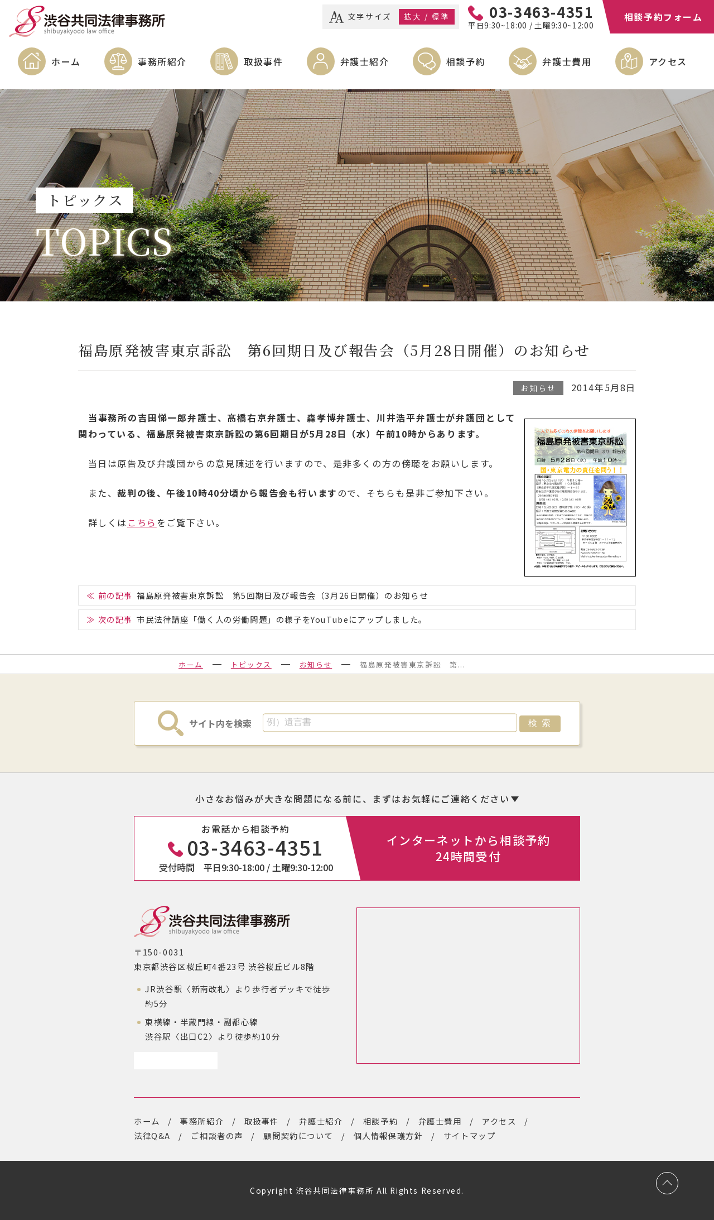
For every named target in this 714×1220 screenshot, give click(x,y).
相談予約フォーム (663, 16)
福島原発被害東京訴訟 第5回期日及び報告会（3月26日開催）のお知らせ (282, 595)
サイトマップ (469, 1135)
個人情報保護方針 (388, 1135)
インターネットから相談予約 (469, 848)
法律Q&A (152, 1135)
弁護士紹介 (364, 61)
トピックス (251, 664)
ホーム (66, 61)
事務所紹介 (162, 61)
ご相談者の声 (217, 1135)
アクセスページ (171, 1060)
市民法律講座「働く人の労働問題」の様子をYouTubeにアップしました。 (282, 619)
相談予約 (465, 61)
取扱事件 (263, 61)
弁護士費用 (566, 61)
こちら (142, 522)
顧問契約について (298, 1135)
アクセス (668, 61)
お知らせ (538, 387)
